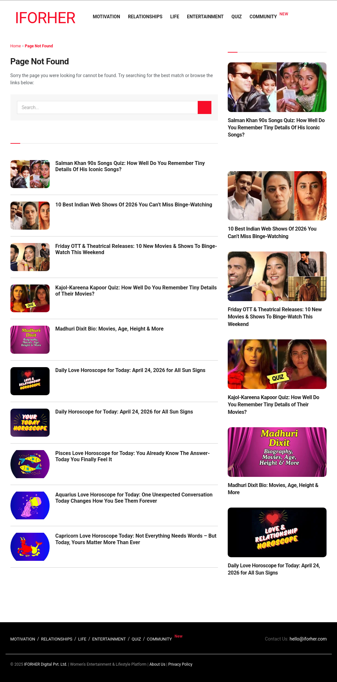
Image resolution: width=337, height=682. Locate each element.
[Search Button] (204, 107)
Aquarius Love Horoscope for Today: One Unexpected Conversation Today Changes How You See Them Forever (134, 498)
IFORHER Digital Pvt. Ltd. (45, 664)
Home (15, 46)
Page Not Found (39, 46)
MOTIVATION (106, 16)
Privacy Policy (180, 664)
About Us (157, 664)
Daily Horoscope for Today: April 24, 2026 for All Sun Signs (124, 412)
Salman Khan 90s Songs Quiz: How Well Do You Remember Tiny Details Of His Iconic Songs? (276, 127)
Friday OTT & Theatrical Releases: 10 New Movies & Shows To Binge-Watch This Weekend (275, 316)
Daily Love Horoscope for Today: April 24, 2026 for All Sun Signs (130, 370)
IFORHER (45, 17)
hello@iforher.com (308, 638)
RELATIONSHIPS (145, 16)
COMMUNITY (263, 16)
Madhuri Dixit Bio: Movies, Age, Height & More (109, 329)
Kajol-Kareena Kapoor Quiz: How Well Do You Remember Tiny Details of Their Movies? (273, 404)
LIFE (174, 16)
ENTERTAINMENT (205, 16)
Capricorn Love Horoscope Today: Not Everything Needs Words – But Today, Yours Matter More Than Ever (136, 539)
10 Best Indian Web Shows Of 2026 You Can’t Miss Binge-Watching (133, 205)
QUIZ (237, 16)
